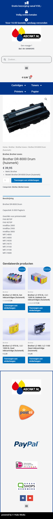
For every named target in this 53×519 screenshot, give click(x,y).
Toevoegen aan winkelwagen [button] (10, 306)
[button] (26, 68)
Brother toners (21, 147)
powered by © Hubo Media (13, 515)
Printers (20, 91)
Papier (35, 91)
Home (5, 147)
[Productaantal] (6, 180)
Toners (36, 85)
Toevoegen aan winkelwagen (26, 180)
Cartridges (18, 85)
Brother (11, 147)
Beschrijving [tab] (8, 198)
